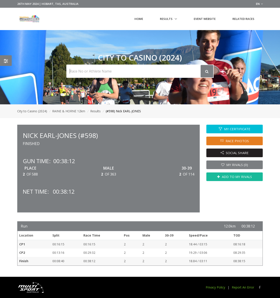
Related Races (243, 19)
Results (166, 19)
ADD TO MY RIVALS (234, 176)
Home (138, 19)
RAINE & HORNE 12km (68, 111)
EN (259, 4)
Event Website (205, 19)
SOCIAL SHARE (235, 153)
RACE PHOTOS (234, 141)
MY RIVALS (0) (234, 164)
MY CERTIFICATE (234, 129)
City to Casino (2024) (32, 111)
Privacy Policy (215, 287)
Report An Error (243, 287)
